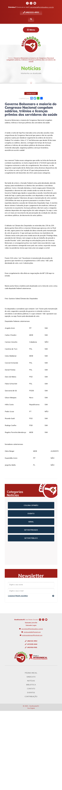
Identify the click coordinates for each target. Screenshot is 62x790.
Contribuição (31, 696)
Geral (31, 522)
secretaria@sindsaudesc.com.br (42, 7)
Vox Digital (31, 708)
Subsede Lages (31, 625)
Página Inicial (31, 673)
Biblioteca (31, 685)
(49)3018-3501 (31, 647)
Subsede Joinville (31, 622)
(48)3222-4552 (31, 12)
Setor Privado (31, 530)
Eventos (31, 692)
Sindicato (31, 677)
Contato (31, 688)
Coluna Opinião (31, 505)
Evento (31, 513)
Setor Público (31, 538)
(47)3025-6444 (31, 644)
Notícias (31, 681)
